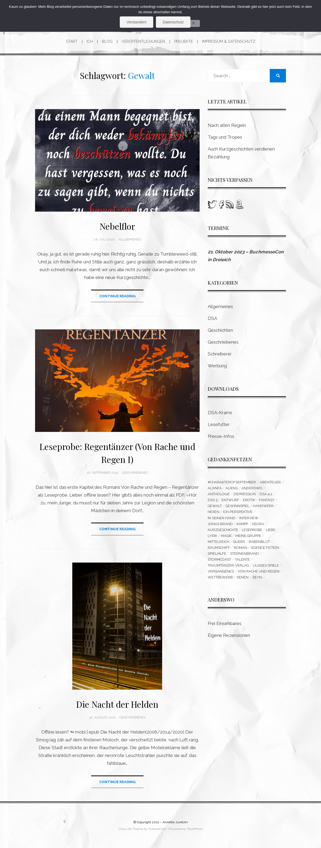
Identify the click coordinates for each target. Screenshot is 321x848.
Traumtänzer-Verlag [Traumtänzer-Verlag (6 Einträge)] (228, 565)
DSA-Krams (220, 412)
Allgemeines (130, 239)
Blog (107, 41)
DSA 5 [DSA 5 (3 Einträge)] (213, 500)
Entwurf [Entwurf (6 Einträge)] (230, 500)
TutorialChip (157, 829)
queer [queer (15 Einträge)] (239, 542)
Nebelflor (117, 226)
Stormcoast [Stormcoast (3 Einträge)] (219, 559)
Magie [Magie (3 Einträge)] (226, 536)
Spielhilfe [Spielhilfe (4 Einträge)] (217, 554)
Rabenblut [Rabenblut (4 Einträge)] (259, 542)
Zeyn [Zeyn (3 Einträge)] (257, 577)
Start (71, 41)
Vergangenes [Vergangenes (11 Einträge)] (221, 571)
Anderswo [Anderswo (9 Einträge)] (251, 488)
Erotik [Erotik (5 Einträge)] (249, 500)
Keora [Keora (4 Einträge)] (258, 524)
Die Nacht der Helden (117, 704)
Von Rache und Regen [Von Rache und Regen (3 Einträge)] (258, 571)
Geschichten (220, 330)
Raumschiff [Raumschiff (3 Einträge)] (219, 548)
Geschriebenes (135, 472)
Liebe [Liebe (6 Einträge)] (270, 530)
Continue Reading (117, 296)
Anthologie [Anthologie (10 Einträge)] (219, 494)
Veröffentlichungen (143, 41)
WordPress (195, 829)
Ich (90, 41)
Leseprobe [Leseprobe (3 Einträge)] (252, 530)
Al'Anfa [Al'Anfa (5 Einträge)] (215, 488)
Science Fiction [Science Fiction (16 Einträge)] (265, 548)
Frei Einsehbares (224, 623)
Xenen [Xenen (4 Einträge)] (242, 577)
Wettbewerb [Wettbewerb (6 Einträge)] (220, 577)
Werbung (217, 365)
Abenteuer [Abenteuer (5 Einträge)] (270, 482)
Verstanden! (137, 22)
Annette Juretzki (175, 822)
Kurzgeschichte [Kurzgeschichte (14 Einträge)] (223, 530)
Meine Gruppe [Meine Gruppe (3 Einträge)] (248, 536)
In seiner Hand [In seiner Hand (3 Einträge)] (221, 518)
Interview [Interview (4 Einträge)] (248, 518)
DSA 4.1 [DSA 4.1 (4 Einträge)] (265, 494)
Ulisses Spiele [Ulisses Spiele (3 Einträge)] (266, 565)
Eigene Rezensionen (229, 635)
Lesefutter (219, 424)
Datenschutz (173, 22)
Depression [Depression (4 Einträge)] (245, 494)
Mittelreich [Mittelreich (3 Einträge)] (218, 542)
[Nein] (193, 23)
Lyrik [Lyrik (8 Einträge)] (212, 536)
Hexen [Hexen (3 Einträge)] (213, 512)
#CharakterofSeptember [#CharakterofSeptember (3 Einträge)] (232, 482)
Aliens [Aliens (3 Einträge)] (232, 488)
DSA (212, 318)
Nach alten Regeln (227, 125)
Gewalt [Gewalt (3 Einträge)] (215, 506)
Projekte (183, 41)
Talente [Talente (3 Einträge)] (242, 559)
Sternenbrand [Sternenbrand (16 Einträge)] (244, 554)
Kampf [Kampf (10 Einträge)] (242, 524)
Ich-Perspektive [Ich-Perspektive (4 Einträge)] (237, 512)
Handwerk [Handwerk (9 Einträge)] (263, 506)
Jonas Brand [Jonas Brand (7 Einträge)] (220, 524)
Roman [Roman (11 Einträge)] (240, 548)
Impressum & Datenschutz (228, 41)
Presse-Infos (221, 436)
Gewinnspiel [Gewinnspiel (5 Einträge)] (237, 506)
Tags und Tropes (225, 137)
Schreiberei (219, 354)
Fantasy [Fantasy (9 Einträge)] (267, 500)
